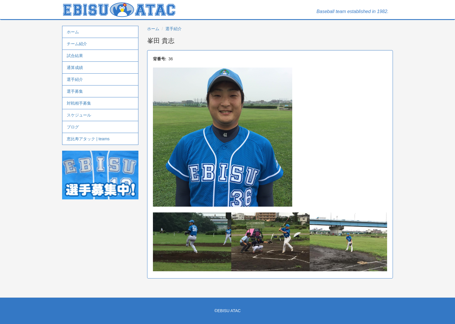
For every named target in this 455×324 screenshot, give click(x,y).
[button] (270, 137)
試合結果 (75, 55)
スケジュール (79, 115)
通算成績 (75, 67)
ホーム (73, 32)
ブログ (73, 127)
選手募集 (75, 91)
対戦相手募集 (79, 103)
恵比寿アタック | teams (88, 138)
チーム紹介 (77, 43)
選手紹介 (75, 79)
